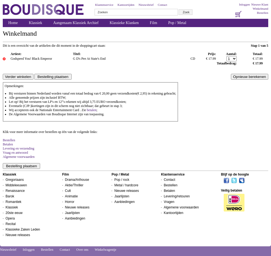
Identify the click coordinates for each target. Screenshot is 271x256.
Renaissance (15, 191)
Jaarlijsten (72, 213)
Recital (11, 224)
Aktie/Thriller (74, 185)
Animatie (71, 196)
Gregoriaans (15, 180)
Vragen (169, 202)
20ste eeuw (14, 213)
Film (153, 23)
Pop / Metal (177, 23)
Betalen (8, 144)
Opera (10, 218)
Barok (10, 196)
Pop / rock (121, 180)
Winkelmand (260, 8)
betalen (92, 110)
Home (13, 23)
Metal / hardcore (126, 185)
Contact (162, 4)
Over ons (82, 250)
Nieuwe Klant (259, 4)
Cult (68, 191)
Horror (69, 202)
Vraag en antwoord (15, 153)
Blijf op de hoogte (235, 174)
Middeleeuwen (16, 185)
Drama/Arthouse (77, 180)
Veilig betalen (231, 190)
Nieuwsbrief (146, 4)
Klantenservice (104, 4)
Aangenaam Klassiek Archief (75, 23)
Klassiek (35, 23)
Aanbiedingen (75, 218)
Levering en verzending (18, 148)
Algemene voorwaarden (19, 157)
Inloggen (244, 4)
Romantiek (13, 202)
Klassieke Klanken (124, 23)
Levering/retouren (177, 196)
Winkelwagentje (105, 250)
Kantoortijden (126, 4)
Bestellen (262, 12)
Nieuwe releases (18, 235)
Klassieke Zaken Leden (23, 229)
